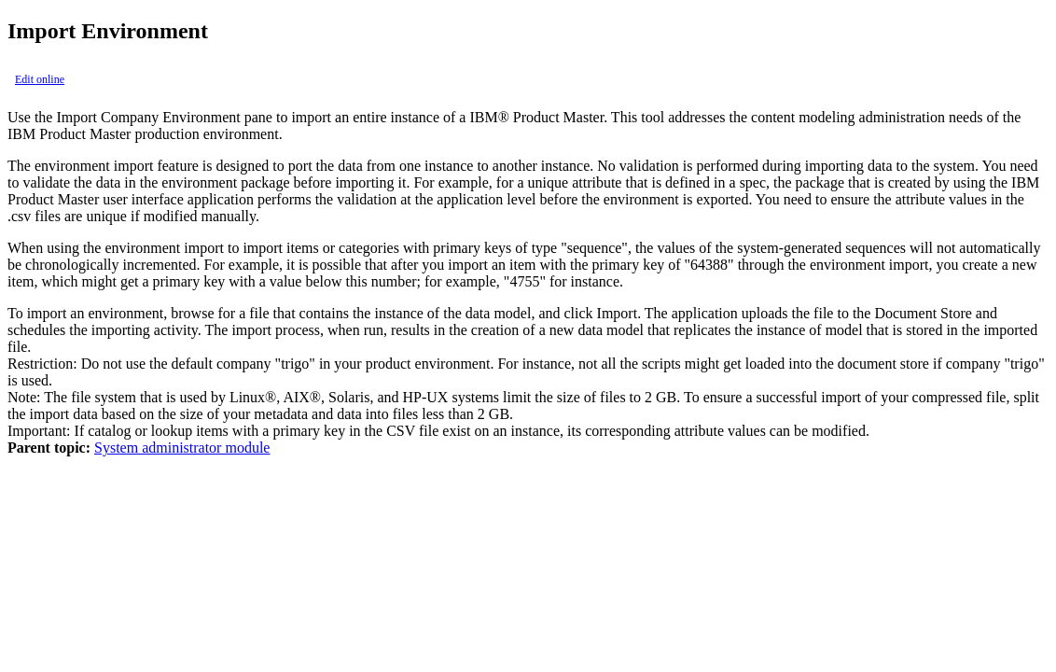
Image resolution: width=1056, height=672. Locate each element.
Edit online (39, 79)
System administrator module (182, 447)
